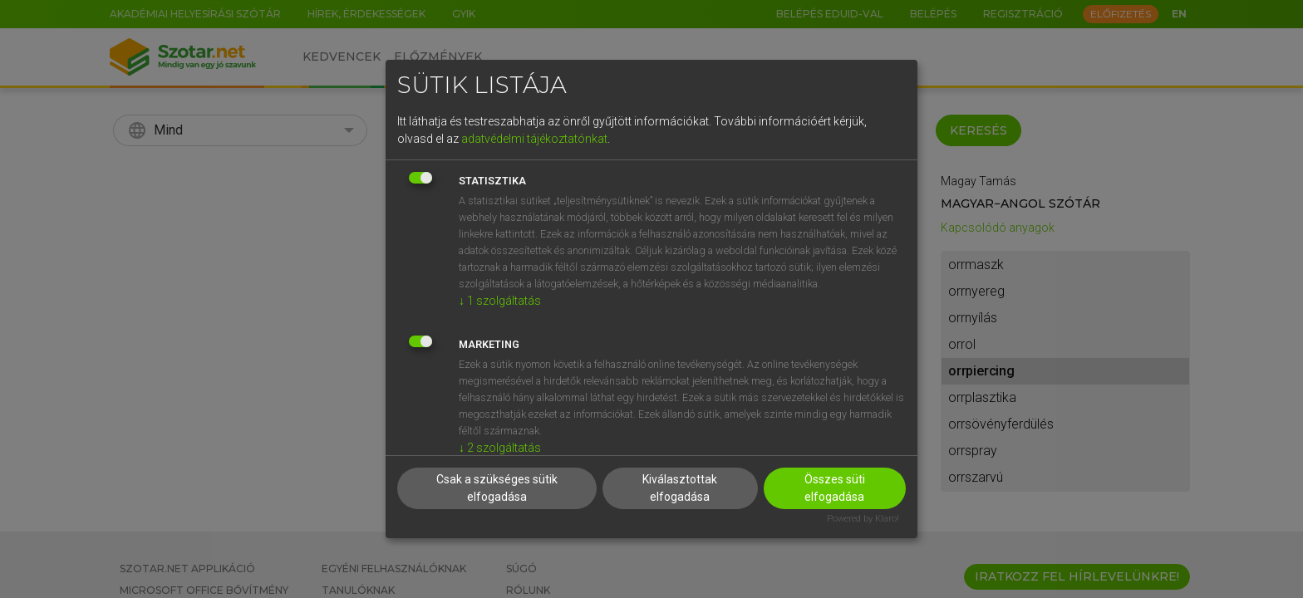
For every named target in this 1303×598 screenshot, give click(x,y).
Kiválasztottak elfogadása (679, 488)
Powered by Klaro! (863, 518)
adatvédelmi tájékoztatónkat (534, 138)
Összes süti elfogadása (834, 488)
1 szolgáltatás (500, 300)
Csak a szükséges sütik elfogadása (497, 488)
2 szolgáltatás (500, 447)
